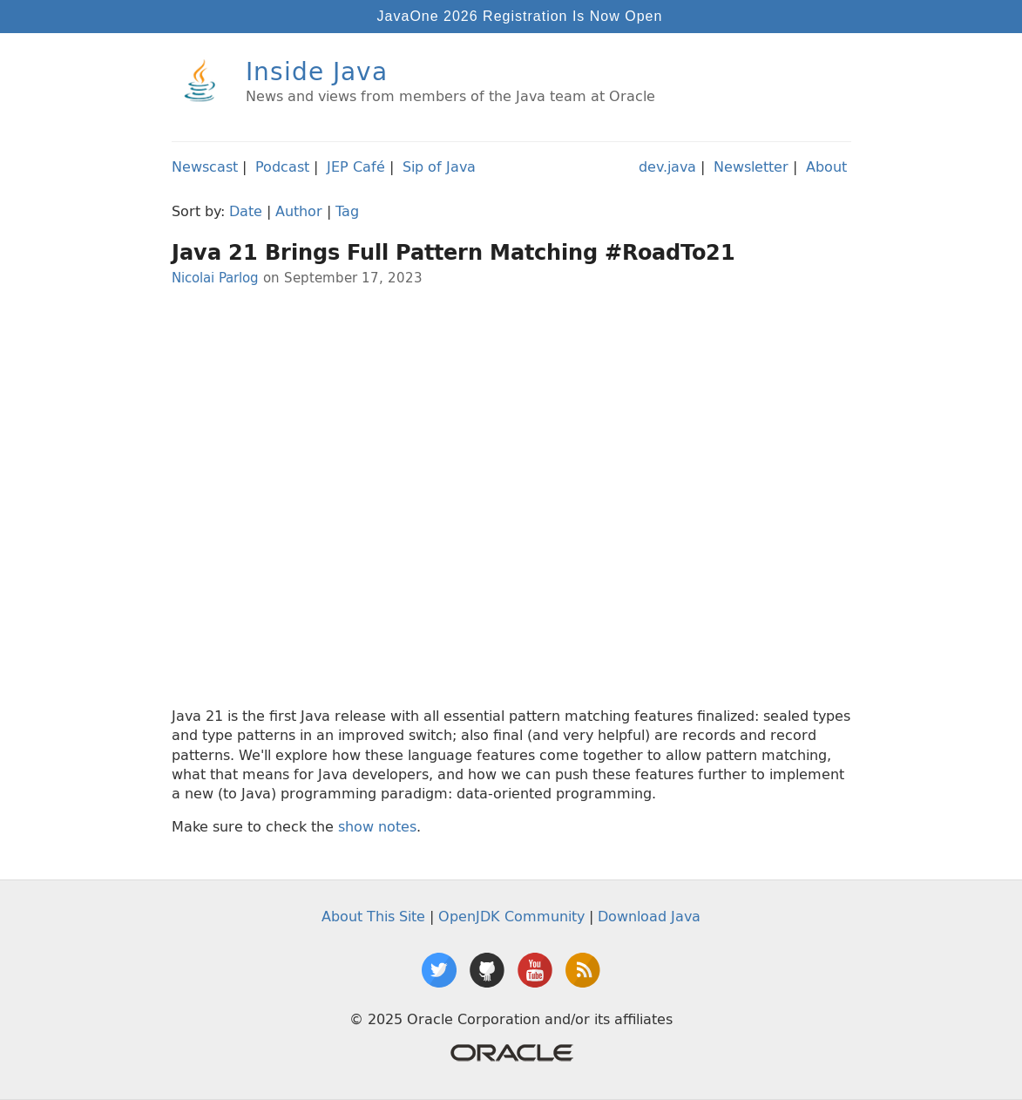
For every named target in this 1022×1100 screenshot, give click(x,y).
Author (298, 211)
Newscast (205, 166)
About (826, 166)
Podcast (282, 166)
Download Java (649, 916)
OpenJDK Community (511, 916)
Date (245, 211)
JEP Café (356, 166)
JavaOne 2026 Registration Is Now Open (520, 16)
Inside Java (317, 71)
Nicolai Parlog (215, 278)
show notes (377, 826)
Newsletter (751, 166)
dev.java (667, 166)
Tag (347, 211)
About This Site (373, 916)
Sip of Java (439, 166)
